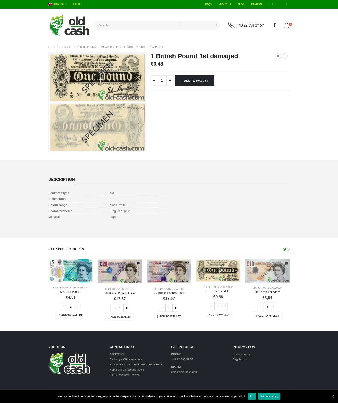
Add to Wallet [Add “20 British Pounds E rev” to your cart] (170, 316)
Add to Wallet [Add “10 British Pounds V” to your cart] (268, 315)
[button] (284, 249)
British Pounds (62, 288)
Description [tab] (61, 179)
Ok (252, 396)
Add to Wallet (196, 80)
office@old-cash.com (184, 371)
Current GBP (80, 288)
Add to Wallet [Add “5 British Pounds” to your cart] (71, 315)
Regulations (240, 359)
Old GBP (129, 289)
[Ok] (332, 396)
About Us (224, 4)
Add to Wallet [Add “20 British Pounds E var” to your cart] (120, 316)
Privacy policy (241, 354)
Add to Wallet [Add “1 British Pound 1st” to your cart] (219, 314)
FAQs (208, 4)
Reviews (257, 4)
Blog (241, 4)
